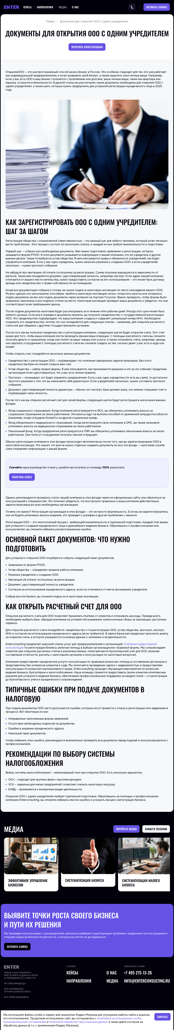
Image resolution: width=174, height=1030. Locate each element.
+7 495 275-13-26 (138, 972)
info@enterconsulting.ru (147, 981)
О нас (75, 7)
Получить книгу (22, 477)
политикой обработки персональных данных (78, 1022)
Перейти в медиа (126, 829)
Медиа (63, 7)
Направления (45, 7)
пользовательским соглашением (24, 1022)
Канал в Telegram (156, 829)
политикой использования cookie (119, 1018)
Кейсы (27, 7)
